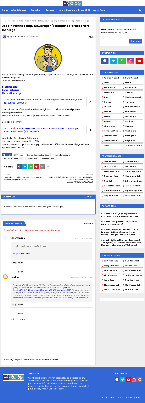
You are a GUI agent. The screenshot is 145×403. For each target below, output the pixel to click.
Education (36, 10)
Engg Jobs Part (111, 265)
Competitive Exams (134, 161)
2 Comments (86, 223)
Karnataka (109, 87)
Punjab (107, 106)
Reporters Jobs (16, 21)
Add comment (18, 319)
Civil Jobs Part (132, 261)
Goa (106, 97)
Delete (20, 263)
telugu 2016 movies (21, 253)
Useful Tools (99, 10)
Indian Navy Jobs (133, 275)
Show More (135, 41)
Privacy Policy (135, 397)
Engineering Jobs (133, 190)
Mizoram (129, 126)
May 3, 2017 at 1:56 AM (83, 238)
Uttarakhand (110, 140)
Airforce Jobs (110, 275)
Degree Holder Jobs (113, 195)
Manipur (129, 121)
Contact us (121, 397)
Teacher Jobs (110, 270)
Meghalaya (130, 131)
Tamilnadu (130, 111)
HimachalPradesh (113, 131)
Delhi (106, 145)
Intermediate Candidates (134, 185)
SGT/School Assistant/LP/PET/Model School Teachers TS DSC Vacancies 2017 (42, 288)
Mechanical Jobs (133, 176)
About (112, 397)
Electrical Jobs (111, 176)
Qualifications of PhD (113, 190)
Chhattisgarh (131, 78)
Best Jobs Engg (111, 261)
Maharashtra (131, 87)
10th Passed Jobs (133, 195)
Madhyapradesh (133, 97)
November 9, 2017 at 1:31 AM (81, 278)
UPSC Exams (110, 166)
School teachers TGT (113, 185)
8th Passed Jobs (133, 270)
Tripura (107, 111)
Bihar (106, 82)
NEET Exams (130, 166)
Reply (14, 263)
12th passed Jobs (112, 285)
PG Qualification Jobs (13, 159)
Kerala (128, 82)
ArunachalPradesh (134, 106)
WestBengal (131, 116)
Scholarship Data (133, 181)
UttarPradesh (110, 135)
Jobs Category (18, 10)
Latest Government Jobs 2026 (74, 10)
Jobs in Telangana (61, 155)
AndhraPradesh (112, 78)
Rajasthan (109, 92)
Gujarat (129, 92)
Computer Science (134, 171)
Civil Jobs (108, 181)
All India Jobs (131, 289)
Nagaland (130, 140)
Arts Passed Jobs (112, 171)
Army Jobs (109, 280)
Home (5, 10)
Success (50, 10)
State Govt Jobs (112, 289)
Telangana (130, 135)
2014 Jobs (18, 155)
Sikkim (107, 116)
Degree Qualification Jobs (38, 155)
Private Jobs (32, 159)
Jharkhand (109, 126)
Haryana (129, 102)
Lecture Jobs (110, 161)
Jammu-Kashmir (133, 145)
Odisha (107, 102)
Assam (107, 121)
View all (88, 196)
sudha (15, 277)
